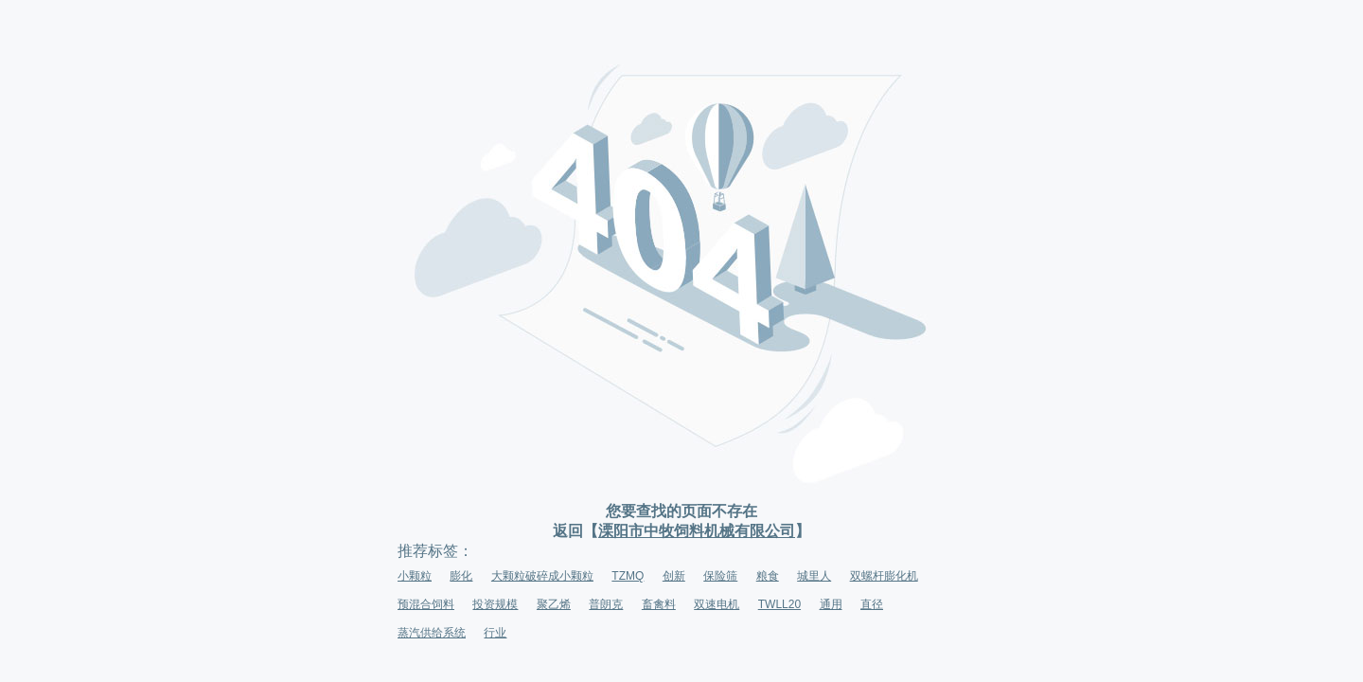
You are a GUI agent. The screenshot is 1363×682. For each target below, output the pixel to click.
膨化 (461, 576)
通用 (831, 604)
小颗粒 (415, 576)
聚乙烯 (554, 604)
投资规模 (495, 604)
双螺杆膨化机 (884, 576)
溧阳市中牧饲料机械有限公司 (696, 531)
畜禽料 (659, 604)
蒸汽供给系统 (432, 632)
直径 (871, 604)
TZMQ (627, 576)
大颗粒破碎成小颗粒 (542, 576)
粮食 (767, 576)
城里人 (814, 576)
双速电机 (716, 604)
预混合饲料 (426, 604)
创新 (674, 576)
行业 (495, 632)
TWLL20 (779, 604)
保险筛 (720, 576)
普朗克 (606, 604)
